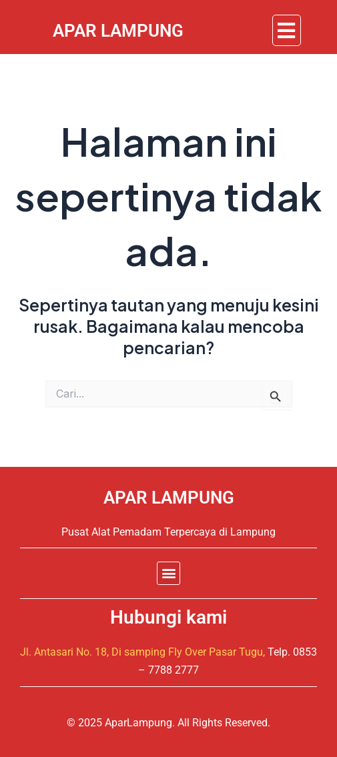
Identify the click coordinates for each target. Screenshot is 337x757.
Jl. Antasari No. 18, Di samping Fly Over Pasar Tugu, (142, 652)
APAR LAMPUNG (168, 498)
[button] (286, 30)
